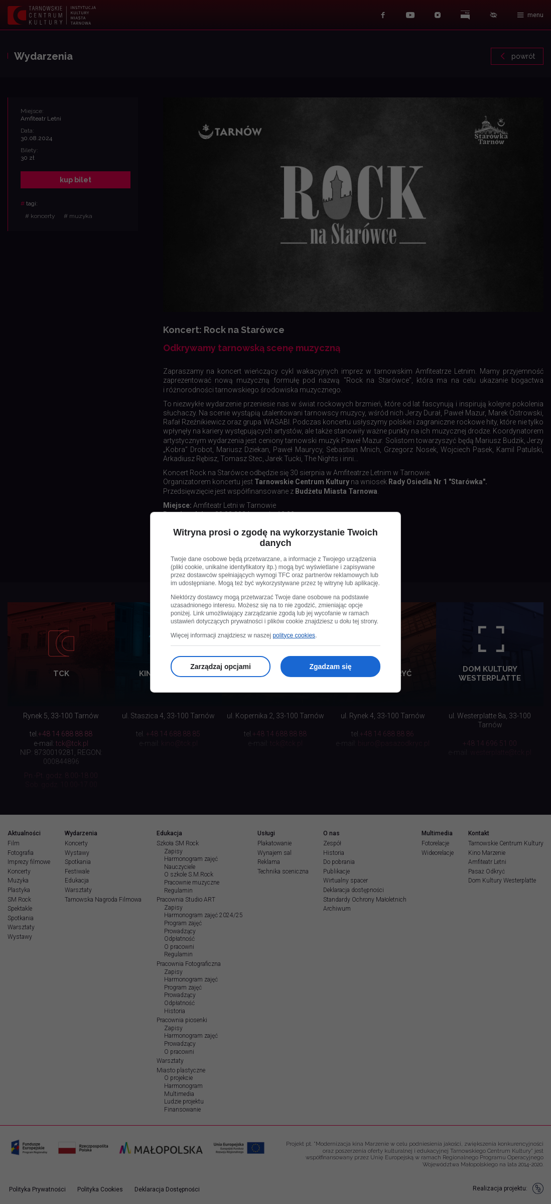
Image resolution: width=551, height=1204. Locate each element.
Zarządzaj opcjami (220, 667)
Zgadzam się (330, 667)
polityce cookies (293, 635)
